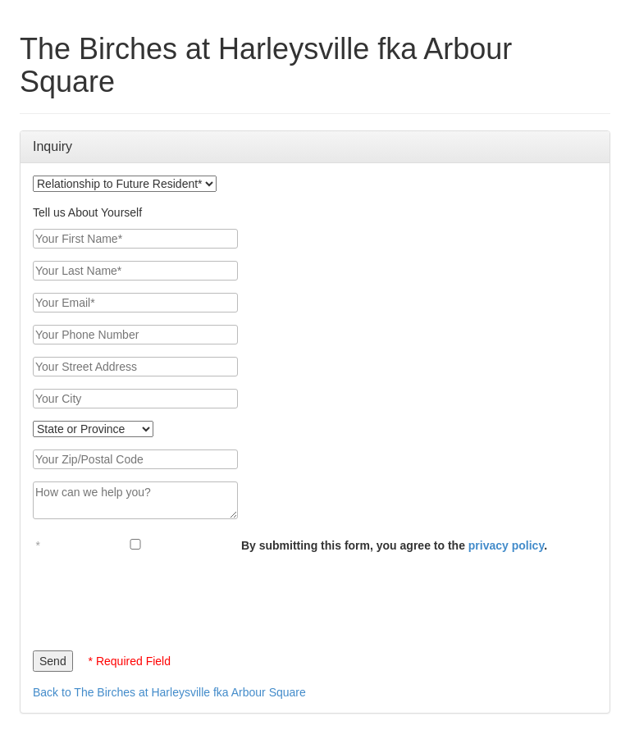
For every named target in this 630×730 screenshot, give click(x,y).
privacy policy (506, 545)
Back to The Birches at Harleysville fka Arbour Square (169, 692)
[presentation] (157, 598)
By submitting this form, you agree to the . (394, 545)
